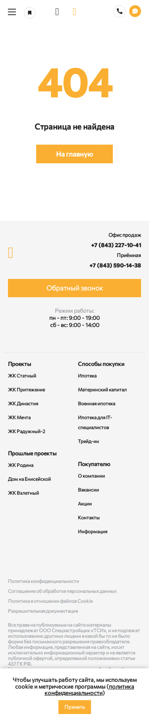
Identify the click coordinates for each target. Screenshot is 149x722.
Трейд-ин (88, 441)
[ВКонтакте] (15, 557)
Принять (74, 707)
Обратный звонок (74, 288)
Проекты (19, 363)
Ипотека (87, 375)
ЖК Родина (20, 465)
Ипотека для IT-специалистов (95, 422)
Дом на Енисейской (29, 479)
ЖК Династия (23, 403)
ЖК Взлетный (23, 493)
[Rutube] (74, 557)
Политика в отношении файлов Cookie (50, 601)
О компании (91, 475)
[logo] (75, 12)
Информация (92, 531)
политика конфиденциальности (89, 690)
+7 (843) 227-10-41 (116, 245)
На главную (74, 154)
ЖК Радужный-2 (26, 431)
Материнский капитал (102, 389)
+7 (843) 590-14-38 (115, 265)
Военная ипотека (96, 403)
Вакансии (88, 489)
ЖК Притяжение (26, 389)
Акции (85, 503)
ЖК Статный (22, 375)
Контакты (89, 517)
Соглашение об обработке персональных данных (62, 591)
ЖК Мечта (19, 417)
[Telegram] (133, 557)
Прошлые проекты (32, 453)
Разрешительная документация (43, 611)
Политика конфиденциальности (43, 581)
